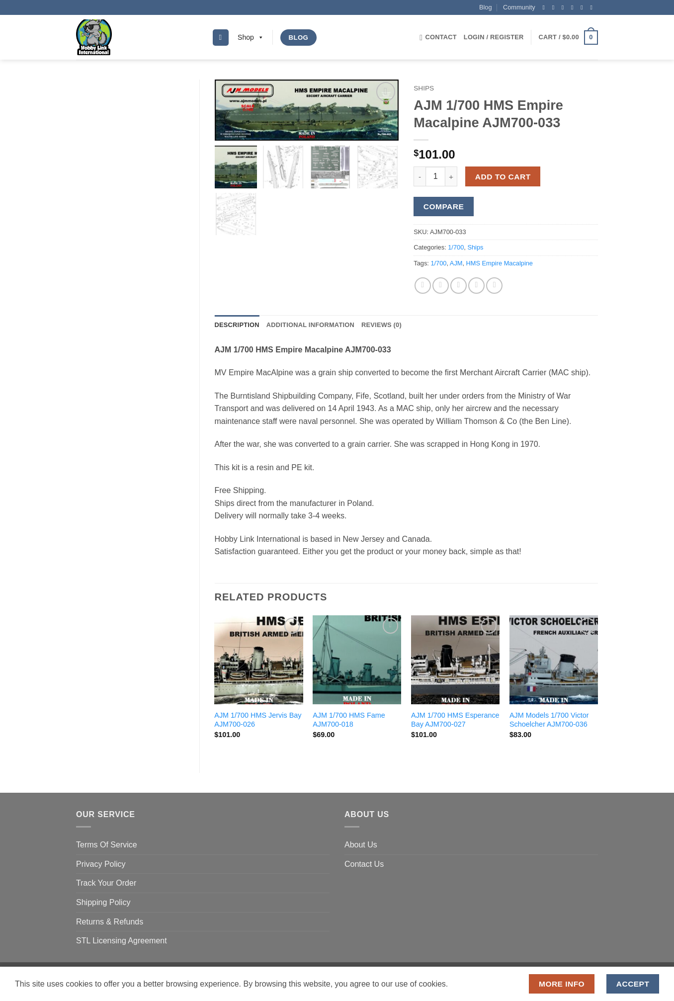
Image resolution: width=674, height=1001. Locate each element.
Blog (485, 7)
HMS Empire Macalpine (499, 263)
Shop (251, 37)
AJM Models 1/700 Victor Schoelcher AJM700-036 (549, 720)
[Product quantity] (435, 176)
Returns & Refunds (109, 922)
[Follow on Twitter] (565, 7)
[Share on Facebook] (423, 285)
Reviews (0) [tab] (381, 325)
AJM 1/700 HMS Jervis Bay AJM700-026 (257, 720)
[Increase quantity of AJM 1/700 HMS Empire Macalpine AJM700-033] (451, 176)
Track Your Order (106, 883)
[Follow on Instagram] (555, 7)
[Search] (221, 37)
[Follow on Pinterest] (584, 7)
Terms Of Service (106, 844)
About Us (360, 844)
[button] (494, 37)
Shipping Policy (103, 902)
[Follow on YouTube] (593, 7)
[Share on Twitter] (440, 285)
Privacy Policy (101, 864)
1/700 (456, 247)
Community (519, 7)
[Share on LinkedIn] (494, 285)
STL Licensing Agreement (121, 940)
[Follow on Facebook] (545, 7)
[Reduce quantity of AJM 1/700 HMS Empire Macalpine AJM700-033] (419, 176)
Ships (424, 88)
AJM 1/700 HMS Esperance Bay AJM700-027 (455, 720)
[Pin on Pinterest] (476, 285)
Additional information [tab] (310, 325)
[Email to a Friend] (458, 285)
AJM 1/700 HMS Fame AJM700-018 (349, 720)
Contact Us (364, 864)
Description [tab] (237, 325)
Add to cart (503, 176)
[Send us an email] (574, 7)
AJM (456, 263)
